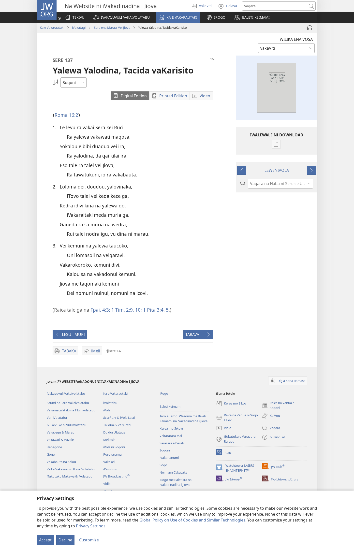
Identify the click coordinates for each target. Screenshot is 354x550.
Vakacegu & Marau (60, 432)
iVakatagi (79, 27)
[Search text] (274, 6)
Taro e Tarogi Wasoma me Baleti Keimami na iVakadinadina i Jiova (183, 418)
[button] (121, 17)
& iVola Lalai (119, 417)
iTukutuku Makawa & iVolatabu (69, 476)
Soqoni (165, 450)
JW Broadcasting (116, 476)
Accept (45, 540)
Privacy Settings (90, 526)
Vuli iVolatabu (57, 417)
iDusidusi (110, 469)
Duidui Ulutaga (114, 432)
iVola (106, 410)
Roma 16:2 (66, 115)
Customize (89, 540)
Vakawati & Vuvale (60, 439)
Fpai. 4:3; (100, 309)
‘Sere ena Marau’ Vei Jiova (111, 27)
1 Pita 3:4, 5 (155, 309)
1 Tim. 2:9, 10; (126, 309)
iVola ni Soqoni (114, 447)
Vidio (107, 483)
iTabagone (54, 447)
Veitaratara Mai (171, 436)
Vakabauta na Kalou (61, 462)
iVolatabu (110, 403)
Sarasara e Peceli (172, 443)
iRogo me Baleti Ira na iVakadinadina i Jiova (176, 482)
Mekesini (109, 439)
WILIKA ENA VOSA (296, 39)
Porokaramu (112, 454)
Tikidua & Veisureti (117, 425)
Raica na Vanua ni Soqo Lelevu (237, 418)
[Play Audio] (309, 28)
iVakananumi (169, 457)
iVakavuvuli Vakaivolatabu (66, 393)
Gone (51, 454)
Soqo (163, 465)
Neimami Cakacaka (173, 472)
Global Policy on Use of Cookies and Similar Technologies (192, 520)
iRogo (164, 393)
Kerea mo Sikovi (171, 428)
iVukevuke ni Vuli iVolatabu (66, 425)
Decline (65, 540)
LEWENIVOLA (277, 170)
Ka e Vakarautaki (52, 27)
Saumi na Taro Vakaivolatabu (68, 403)
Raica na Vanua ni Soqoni (278, 405)
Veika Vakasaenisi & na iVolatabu (71, 469)
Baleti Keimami (170, 406)
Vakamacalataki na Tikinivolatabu (71, 410)
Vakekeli (109, 462)
